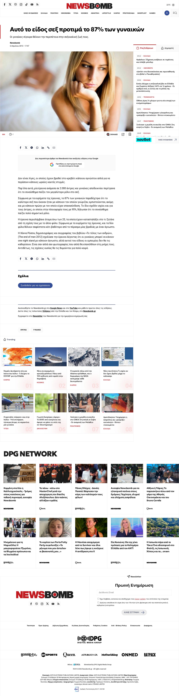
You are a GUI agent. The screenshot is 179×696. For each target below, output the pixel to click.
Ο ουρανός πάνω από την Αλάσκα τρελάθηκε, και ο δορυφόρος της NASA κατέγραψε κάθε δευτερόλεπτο (81, 376)
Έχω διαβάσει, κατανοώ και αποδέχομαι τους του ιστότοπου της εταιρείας (134, 599)
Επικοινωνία (135, 626)
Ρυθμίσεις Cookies (100, 626)
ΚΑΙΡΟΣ (117, 13)
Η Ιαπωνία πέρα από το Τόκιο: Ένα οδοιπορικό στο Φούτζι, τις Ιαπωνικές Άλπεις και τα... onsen (160, 547)
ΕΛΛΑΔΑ (44, 13)
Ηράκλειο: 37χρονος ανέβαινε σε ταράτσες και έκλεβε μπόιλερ (154, 60)
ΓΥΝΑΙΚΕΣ (37, 330)
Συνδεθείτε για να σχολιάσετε (35, 285)
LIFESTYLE (106, 13)
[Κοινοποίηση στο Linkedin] (42, 147)
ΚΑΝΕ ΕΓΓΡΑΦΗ (134, 612)
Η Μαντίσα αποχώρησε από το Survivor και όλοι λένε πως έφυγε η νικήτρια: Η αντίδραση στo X (89, 547)
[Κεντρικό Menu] (175, 13)
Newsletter (38, 316)
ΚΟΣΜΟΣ (84, 13)
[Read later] (130, 134)
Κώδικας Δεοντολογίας (80, 626)
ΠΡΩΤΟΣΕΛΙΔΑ (128, 13)
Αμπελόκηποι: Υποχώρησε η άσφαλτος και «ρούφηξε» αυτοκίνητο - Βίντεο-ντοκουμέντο (115, 421)
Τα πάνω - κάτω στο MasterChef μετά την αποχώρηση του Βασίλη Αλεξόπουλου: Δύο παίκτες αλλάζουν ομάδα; (53, 494)
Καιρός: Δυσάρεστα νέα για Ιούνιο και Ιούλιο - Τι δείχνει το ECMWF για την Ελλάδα (16, 373)
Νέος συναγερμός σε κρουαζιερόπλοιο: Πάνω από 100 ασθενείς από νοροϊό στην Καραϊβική (50, 375)
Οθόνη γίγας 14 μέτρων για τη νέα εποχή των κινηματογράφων (155, 101)
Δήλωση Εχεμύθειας (60, 626)
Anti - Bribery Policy (119, 626)
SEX (3, 134)
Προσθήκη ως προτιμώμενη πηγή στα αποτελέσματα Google (66, 165)
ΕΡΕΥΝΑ (24, 330)
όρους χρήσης (140, 599)
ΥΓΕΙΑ (75, 13)
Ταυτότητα (31, 626)
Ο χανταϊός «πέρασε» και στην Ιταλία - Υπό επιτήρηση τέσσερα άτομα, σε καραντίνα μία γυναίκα (17, 421)
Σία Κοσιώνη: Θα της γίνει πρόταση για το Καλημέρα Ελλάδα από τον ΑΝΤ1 (124, 545)
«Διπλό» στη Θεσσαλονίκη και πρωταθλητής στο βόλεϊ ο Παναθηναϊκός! (155, 72)
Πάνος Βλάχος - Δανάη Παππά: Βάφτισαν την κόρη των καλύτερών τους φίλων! (89, 493)
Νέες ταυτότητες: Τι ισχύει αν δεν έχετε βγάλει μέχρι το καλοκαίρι (115, 373)
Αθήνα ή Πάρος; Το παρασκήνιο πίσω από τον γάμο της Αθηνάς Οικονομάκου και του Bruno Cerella (160, 494)
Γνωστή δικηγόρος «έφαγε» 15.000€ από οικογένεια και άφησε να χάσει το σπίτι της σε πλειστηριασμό (49, 421)
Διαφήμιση (148, 626)
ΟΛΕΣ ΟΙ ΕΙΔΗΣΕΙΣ (31, 13)
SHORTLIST (142, 13)
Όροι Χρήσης (44, 626)
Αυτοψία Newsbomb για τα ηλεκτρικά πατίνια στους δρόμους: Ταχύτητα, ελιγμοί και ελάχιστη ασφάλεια (125, 493)
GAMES (152, 13)
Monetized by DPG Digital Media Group (98, 664)
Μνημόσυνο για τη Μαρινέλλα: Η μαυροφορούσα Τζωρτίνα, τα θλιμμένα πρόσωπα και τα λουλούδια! (17, 548)
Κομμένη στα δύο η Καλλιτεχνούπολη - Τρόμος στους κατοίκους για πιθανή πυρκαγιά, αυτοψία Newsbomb (18, 494)
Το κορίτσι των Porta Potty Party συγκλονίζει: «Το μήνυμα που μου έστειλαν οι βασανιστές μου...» (53, 547)
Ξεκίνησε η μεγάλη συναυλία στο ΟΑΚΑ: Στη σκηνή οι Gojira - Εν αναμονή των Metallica (83, 419)
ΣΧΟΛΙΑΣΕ (112, 134)
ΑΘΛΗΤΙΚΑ (95, 13)
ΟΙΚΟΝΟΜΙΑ (65, 13)
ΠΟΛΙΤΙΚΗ (54, 13)
